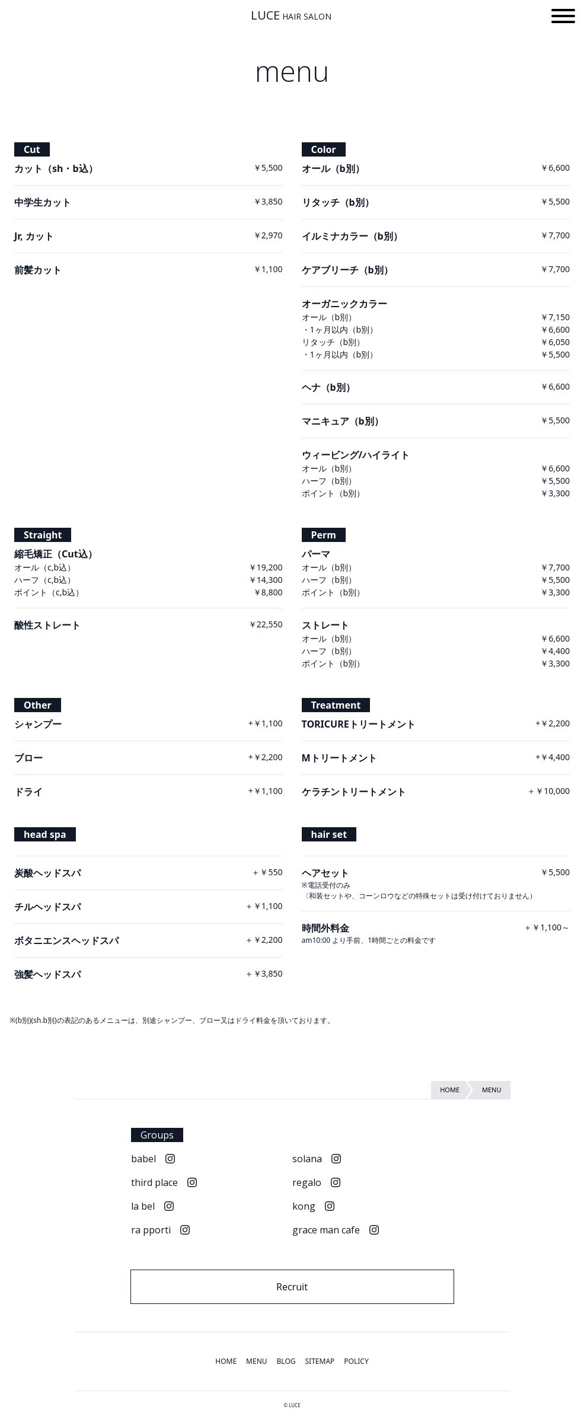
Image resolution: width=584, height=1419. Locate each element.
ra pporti (151, 1229)
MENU (256, 1361)
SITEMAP (320, 1361)
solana (307, 1158)
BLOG (286, 1361)
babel (143, 1158)
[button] (563, 18)
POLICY (356, 1361)
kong (303, 1206)
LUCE (291, 15)
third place (154, 1182)
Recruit (292, 1286)
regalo (306, 1182)
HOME (226, 1361)
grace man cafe (326, 1229)
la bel (143, 1206)
